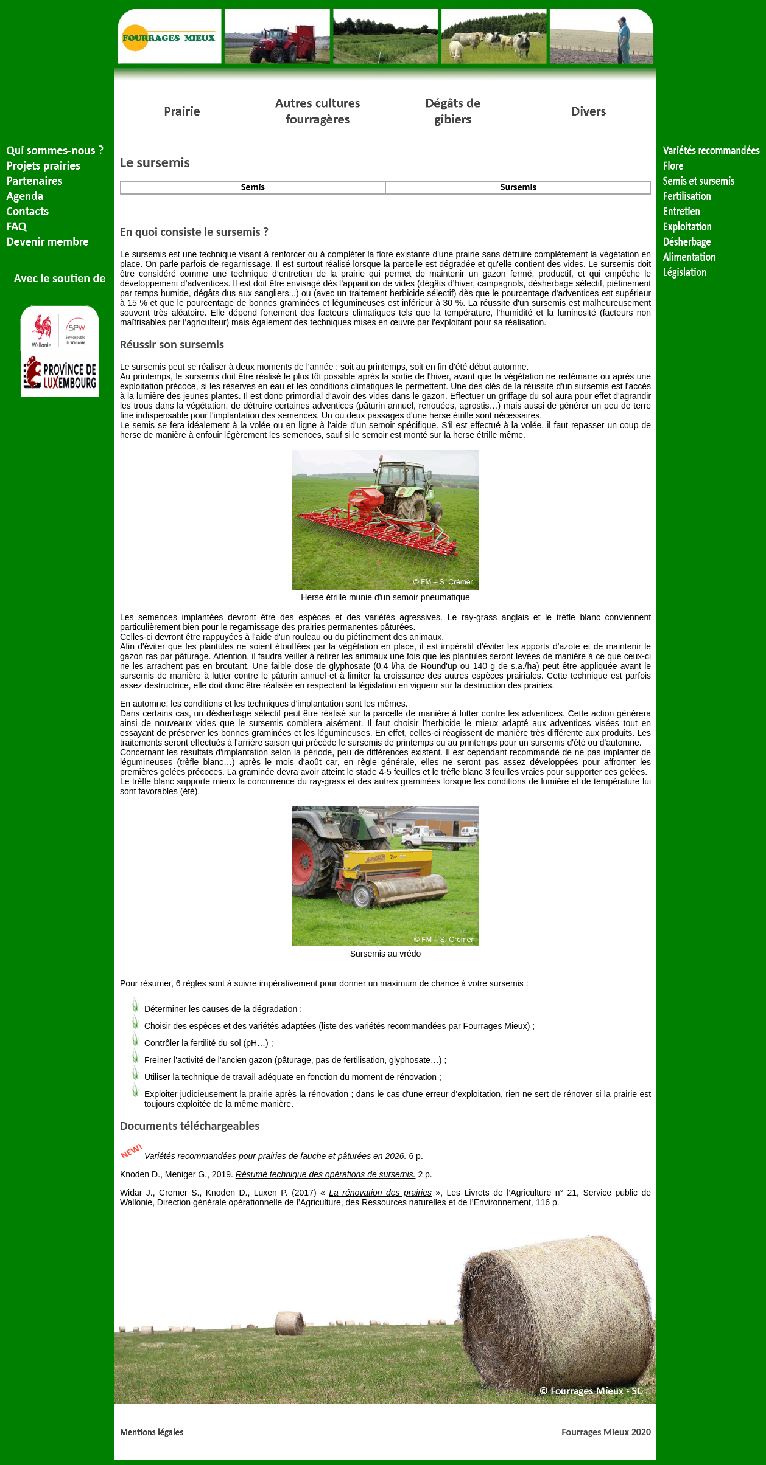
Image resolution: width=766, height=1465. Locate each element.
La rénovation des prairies (380, 1192)
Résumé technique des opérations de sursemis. (326, 1174)
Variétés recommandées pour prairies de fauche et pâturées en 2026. (275, 1156)
